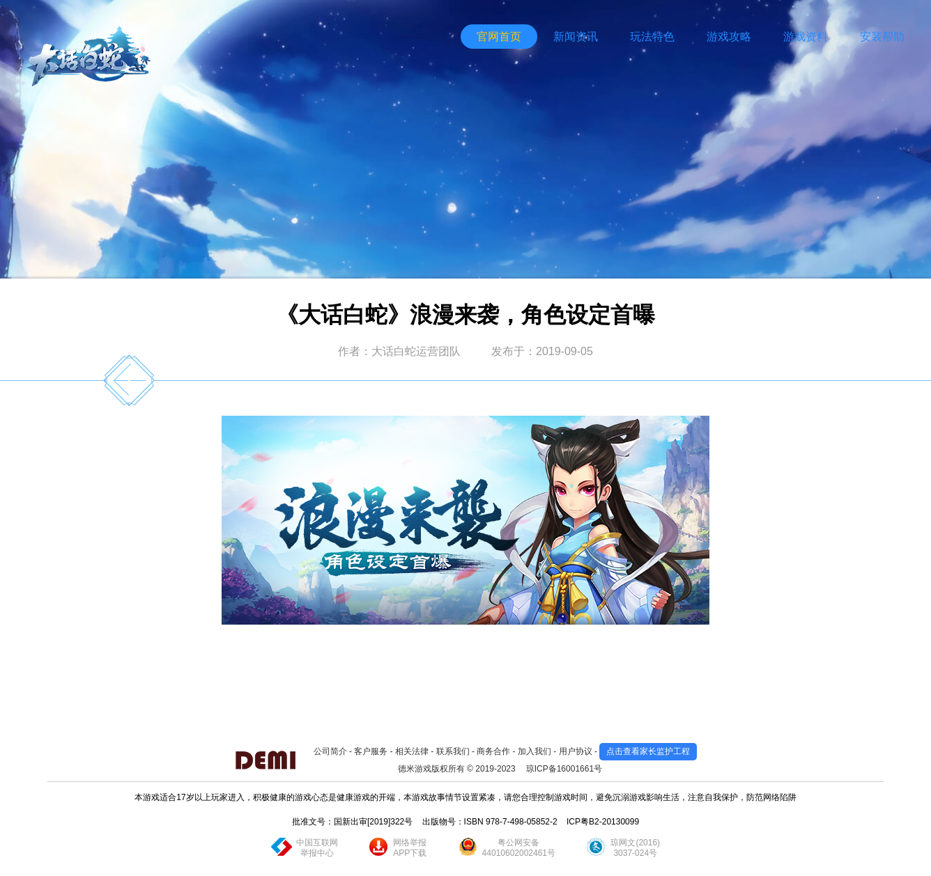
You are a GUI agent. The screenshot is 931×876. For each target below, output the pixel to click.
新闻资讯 (575, 36)
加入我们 (534, 751)
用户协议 (575, 751)
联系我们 (453, 751)
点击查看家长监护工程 (648, 751)
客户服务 (370, 751)
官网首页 (499, 36)
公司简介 (330, 751)
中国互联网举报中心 (317, 848)
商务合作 (493, 751)
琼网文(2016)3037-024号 (635, 848)
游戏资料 (805, 36)
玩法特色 (652, 36)
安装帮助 (882, 36)
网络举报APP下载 (409, 848)
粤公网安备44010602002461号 (518, 848)
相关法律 (412, 751)
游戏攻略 (729, 36)
